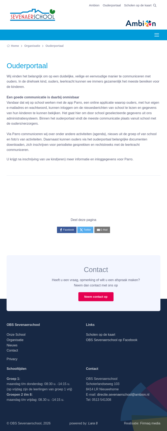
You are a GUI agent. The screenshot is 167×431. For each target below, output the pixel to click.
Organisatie (32, 45)
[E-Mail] (102, 230)
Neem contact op (96, 296)
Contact (12, 350)
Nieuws (12, 345)
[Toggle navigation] (156, 35)
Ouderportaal (112, 5)
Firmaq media (150, 423)
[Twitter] (85, 230)
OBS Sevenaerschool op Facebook (111, 340)
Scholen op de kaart (137, 5)
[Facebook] (67, 230)
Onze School (16, 334)
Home (13, 45)
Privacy (12, 359)
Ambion (94, 5)
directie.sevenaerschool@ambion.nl (123, 394)
